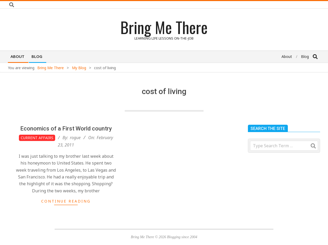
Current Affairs (37, 137)
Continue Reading (66, 201)
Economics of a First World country (66, 128)
